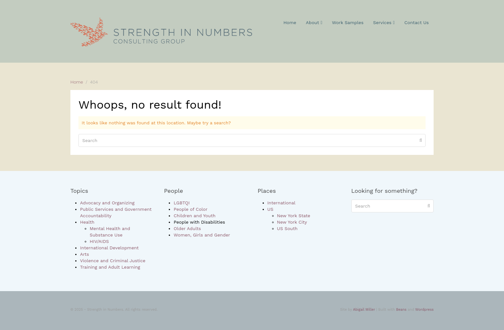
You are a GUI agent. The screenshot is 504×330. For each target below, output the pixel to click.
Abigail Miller (364, 310)
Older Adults (187, 228)
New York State (293, 215)
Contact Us (416, 22)
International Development (109, 247)
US (270, 209)
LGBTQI (182, 202)
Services (384, 22)
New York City (292, 222)
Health (87, 222)
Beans (401, 310)
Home (290, 22)
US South (287, 228)
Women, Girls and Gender (202, 234)
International (281, 202)
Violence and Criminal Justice (112, 260)
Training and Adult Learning (110, 267)
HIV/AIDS (99, 241)
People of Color (190, 209)
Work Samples (348, 22)
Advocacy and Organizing (107, 202)
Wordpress (424, 310)
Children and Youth (194, 215)
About (314, 22)
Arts (84, 254)
